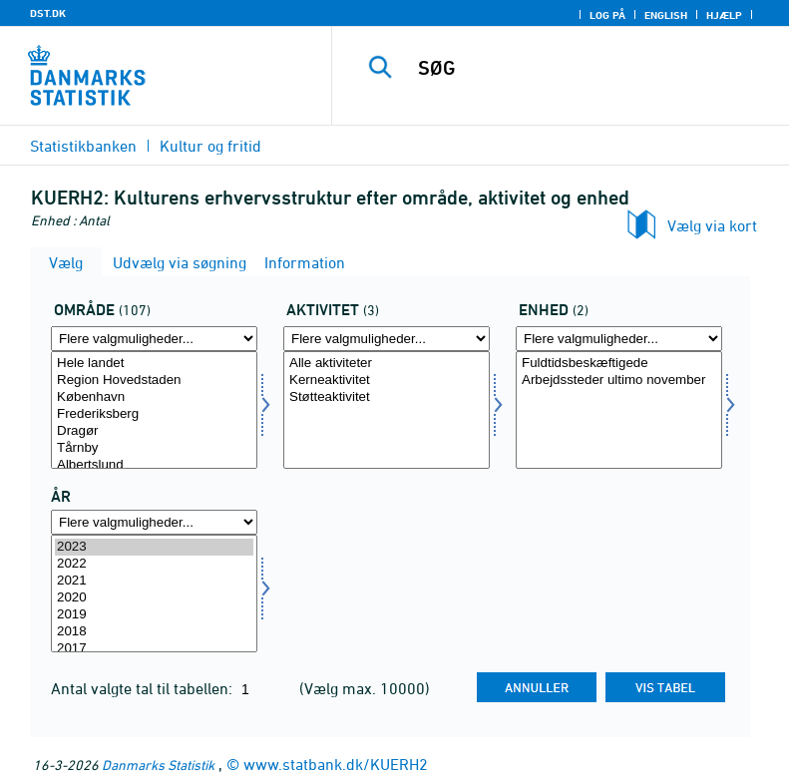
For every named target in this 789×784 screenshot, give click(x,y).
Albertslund (154, 465)
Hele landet (154, 363)
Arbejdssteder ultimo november (619, 380)
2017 (154, 648)
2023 (154, 547)
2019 (154, 614)
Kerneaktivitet (386, 380)
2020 (154, 597)
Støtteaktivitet (386, 397)
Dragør (154, 431)
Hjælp (724, 15)
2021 (154, 581)
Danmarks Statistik (158, 764)
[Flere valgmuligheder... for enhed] (619, 338)
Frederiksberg (154, 414)
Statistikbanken (83, 146)
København (154, 397)
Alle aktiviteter (386, 363)
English (665, 15)
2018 (154, 631)
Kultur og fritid (210, 146)
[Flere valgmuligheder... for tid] (154, 522)
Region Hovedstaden (154, 380)
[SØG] (590, 68)
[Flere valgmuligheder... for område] (154, 338)
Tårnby (154, 448)
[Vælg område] (154, 410)
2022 (154, 564)
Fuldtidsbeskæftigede (619, 363)
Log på (607, 15)
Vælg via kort (712, 225)
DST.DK (48, 13)
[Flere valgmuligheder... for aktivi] (386, 338)
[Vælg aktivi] (386, 410)
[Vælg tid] (154, 593)
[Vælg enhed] (619, 410)
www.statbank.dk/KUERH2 (335, 764)
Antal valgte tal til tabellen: (143, 688)
